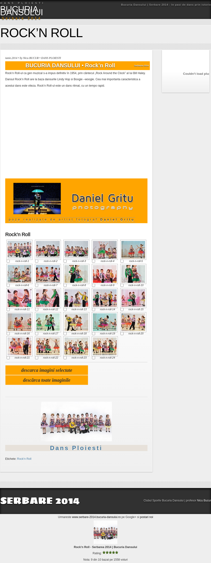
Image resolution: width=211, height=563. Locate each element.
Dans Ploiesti (76, 448)
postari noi (146, 517)
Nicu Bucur (204, 500)
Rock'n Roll (24, 459)
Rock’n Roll (41, 33)
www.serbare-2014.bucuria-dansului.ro (96, 517)
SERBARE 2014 (40, 500)
